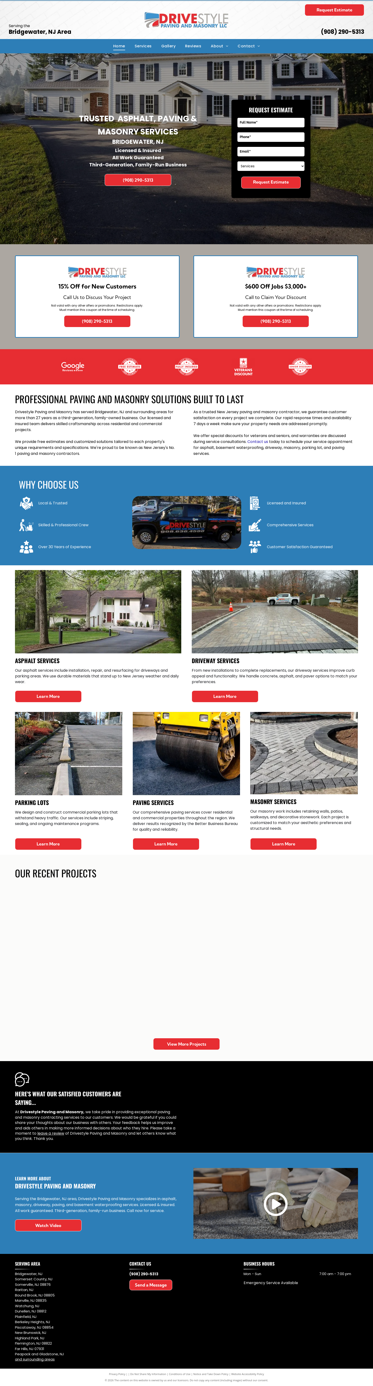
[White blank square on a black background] (243, 367)
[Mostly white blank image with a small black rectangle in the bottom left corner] (300, 367)
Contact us (257, 441)
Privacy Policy (117, 1374)
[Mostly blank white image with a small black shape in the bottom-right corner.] (186, 367)
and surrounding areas (35, 1359)
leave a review (50, 1133)
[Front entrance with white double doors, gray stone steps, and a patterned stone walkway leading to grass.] (49, 923)
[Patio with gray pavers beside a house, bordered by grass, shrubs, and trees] (255, 995)
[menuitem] (119, 46)
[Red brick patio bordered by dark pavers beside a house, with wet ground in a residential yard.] (186, 923)
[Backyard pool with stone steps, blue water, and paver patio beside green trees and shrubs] (118, 923)
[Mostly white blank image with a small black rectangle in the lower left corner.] (129, 367)
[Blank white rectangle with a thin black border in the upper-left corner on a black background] (73, 367)
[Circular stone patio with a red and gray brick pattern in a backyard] (255, 923)
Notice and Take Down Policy (211, 1374)
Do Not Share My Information (148, 1374)
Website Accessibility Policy (247, 1374)
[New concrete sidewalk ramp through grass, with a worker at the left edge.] (186, 995)
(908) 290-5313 (342, 32)
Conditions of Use (180, 1374)
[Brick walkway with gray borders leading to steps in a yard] (118, 995)
